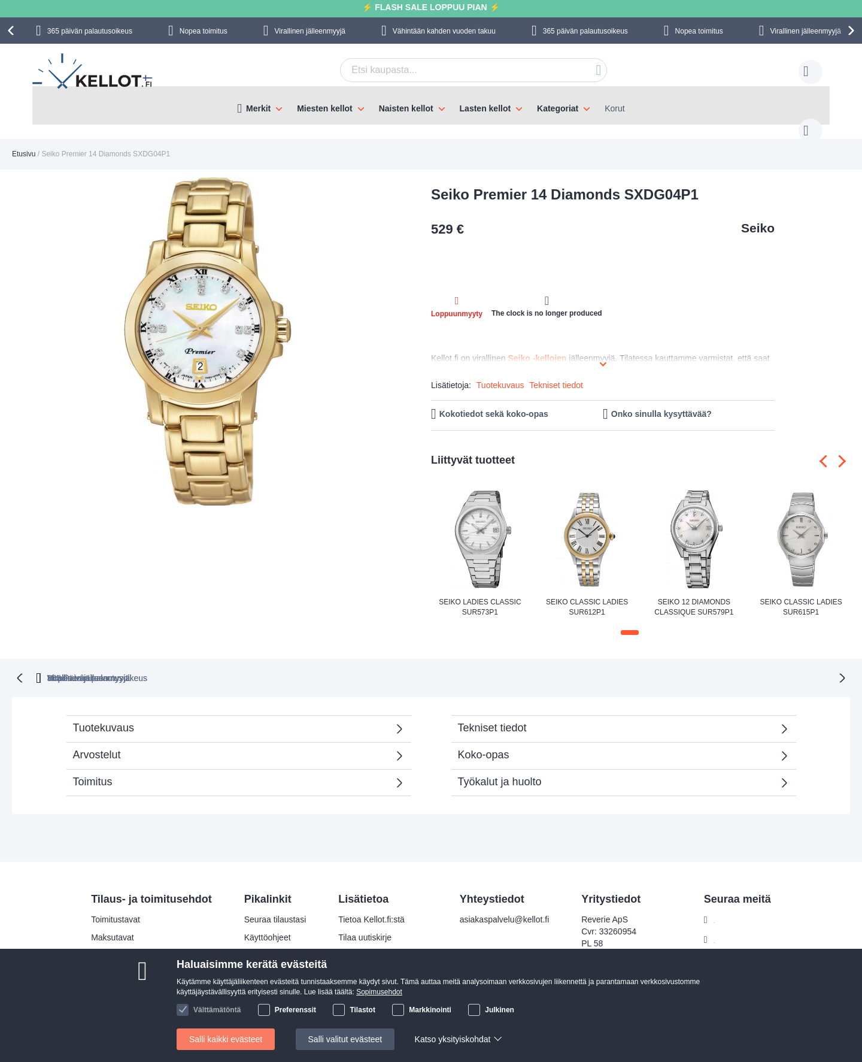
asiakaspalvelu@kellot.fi (505, 906)
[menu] (431, 105)
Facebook (732, 907)
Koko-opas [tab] (483, 742)
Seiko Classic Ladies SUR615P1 (801, 595)
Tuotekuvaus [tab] (103, 715)
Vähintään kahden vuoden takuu (444, 31)
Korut (614, 108)
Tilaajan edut (362, 942)
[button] (630, 620)
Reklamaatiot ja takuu (131, 978)
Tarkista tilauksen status (382, 960)
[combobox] (454, 70)
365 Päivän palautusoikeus (259, 665)
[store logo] (93, 72)
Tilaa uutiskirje (364, 924)
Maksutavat (112, 924)
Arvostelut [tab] (232, 745)
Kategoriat (557, 108)
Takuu (255, 960)
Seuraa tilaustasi (275, 906)
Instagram (732, 926)
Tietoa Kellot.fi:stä (371, 906)
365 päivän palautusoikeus (89, 31)
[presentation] (12, 30)
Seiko (758, 216)
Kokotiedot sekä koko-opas (493, 402)
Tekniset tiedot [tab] (492, 715)
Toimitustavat (115, 906)
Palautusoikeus (119, 960)
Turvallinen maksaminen (136, 942)
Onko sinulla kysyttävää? (661, 402)
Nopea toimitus (203, 31)
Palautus (260, 942)
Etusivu (23, 142)
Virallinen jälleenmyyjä (310, 31)
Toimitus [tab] (93, 768)
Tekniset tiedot (556, 373)
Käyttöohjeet (267, 924)
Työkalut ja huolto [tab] (500, 768)
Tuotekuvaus (500, 373)
